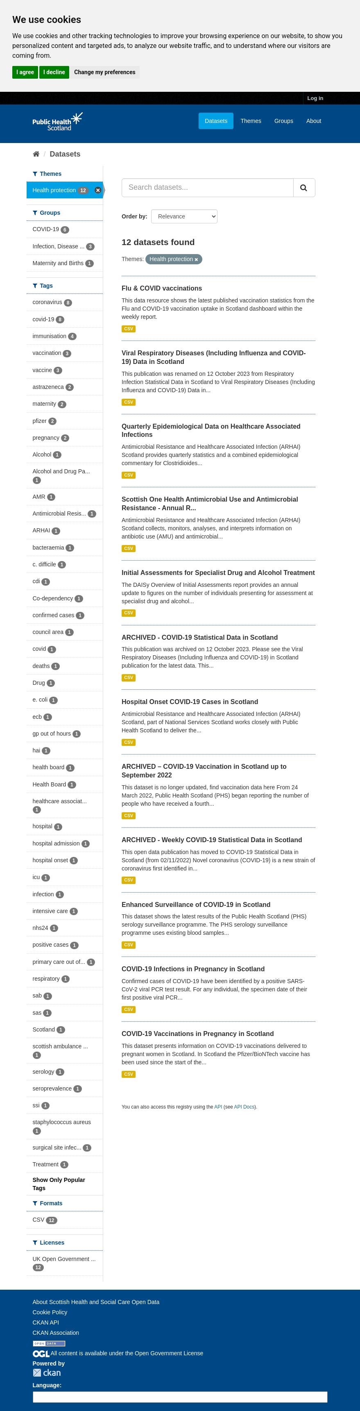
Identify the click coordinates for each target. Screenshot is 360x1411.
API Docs (244, 1107)
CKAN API (46, 1322)
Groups (283, 121)
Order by (133, 216)
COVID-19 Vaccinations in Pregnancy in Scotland (198, 1033)
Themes (250, 121)
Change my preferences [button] (104, 72)
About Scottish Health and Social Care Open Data (96, 1302)
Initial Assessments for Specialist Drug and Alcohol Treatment (218, 572)
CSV (128, 328)
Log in (316, 98)
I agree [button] (25, 72)
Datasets (216, 121)
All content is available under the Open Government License (118, 1353)
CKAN (47, 1372)
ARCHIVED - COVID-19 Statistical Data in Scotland (200, 637)
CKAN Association (56, 1332)
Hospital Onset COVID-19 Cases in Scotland (190, 701)
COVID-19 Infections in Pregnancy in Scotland (193, 969)
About (314, 121)
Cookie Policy (50, 1312)
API (218, 1107)
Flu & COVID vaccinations (162, 288)
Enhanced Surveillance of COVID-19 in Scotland (196, 904)
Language (46, 1385)
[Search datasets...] (208, 187)
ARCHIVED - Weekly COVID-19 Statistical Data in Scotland (212, 839)
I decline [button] (54, 72)
